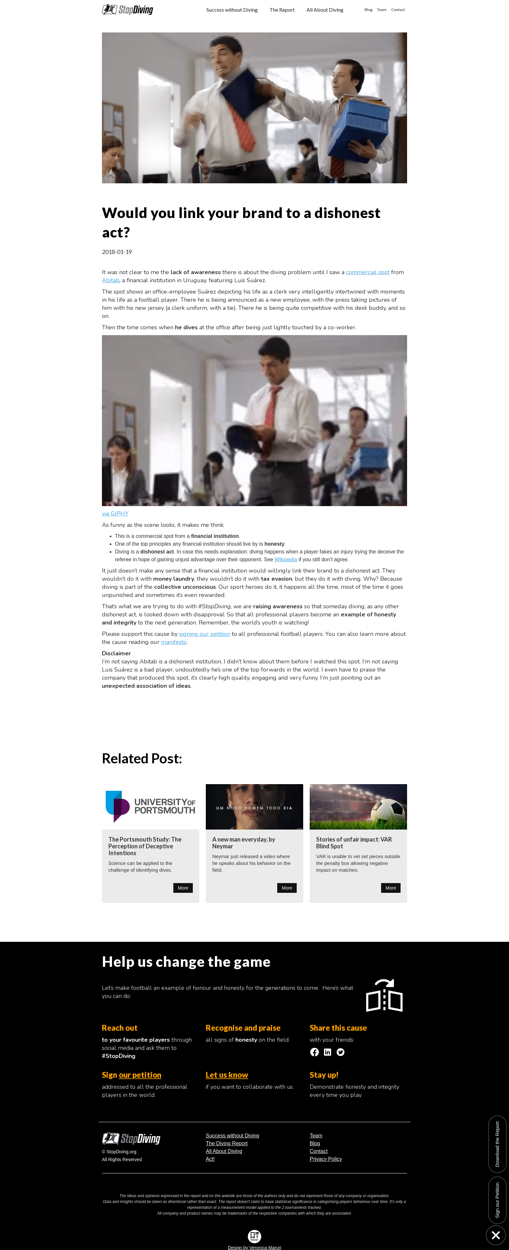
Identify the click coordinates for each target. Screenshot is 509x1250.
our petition (140, 1074)
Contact (398, 9)
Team (382, 9)
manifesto (174, 642)
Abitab (110, 280)
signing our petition (204, 634)
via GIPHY (115, 513)
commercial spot (368, 272)
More (183, 888)
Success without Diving (232, 9)
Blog (368, 9)
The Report (282, 9)
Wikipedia (286, 559)
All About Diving (324, 9)
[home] (127, 7)
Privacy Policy (326, 1159)
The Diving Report (227, 1143)
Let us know (227, 1074)
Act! (210, 1159)
